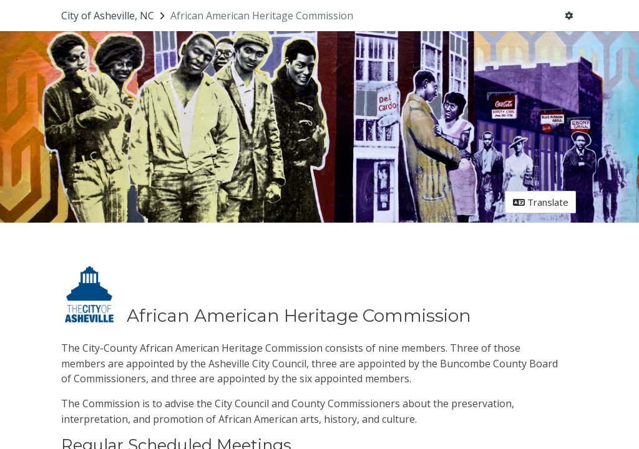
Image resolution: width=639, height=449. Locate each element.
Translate (540, 202)
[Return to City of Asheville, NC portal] (114, 15)
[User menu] (569, 16)
